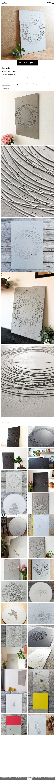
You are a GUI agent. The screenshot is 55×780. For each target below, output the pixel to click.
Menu (48, 3)
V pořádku (30, 778)
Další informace (36, 778)
